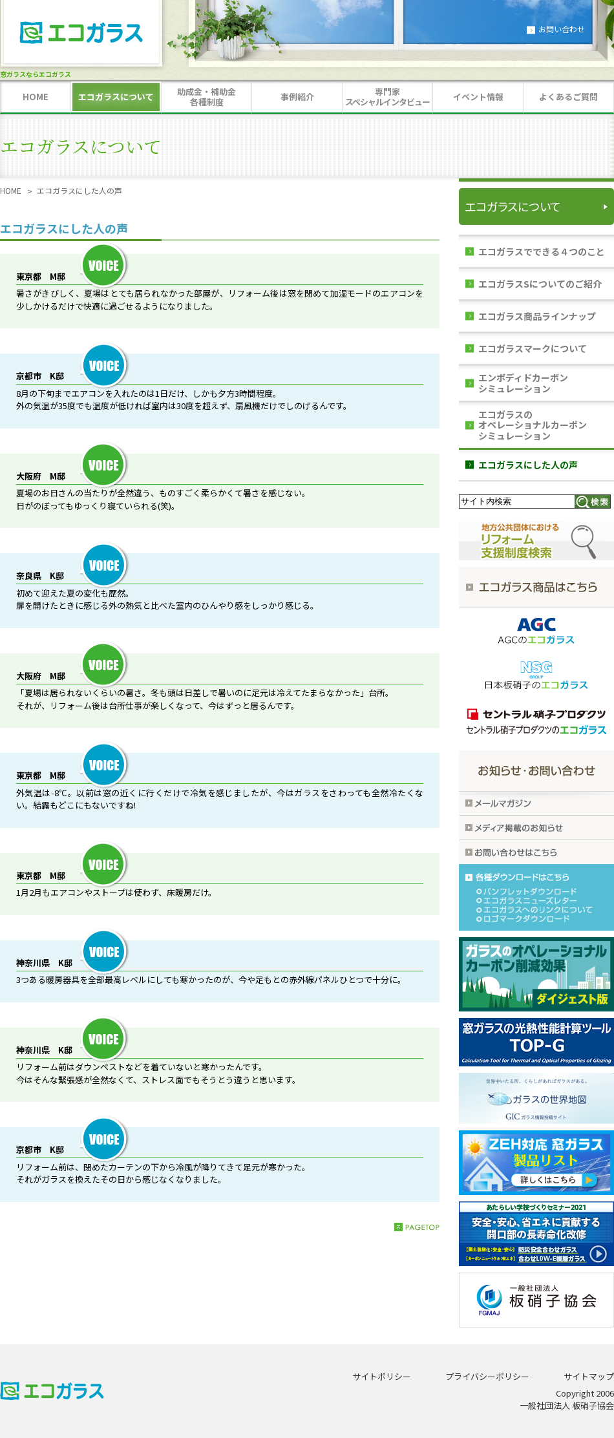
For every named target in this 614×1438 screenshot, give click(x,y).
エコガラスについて (513, 206)
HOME (10, 190)
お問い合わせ (561, 28)
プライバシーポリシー (487, 1376)
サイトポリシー (381, 1376)
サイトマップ (589, 1376)
